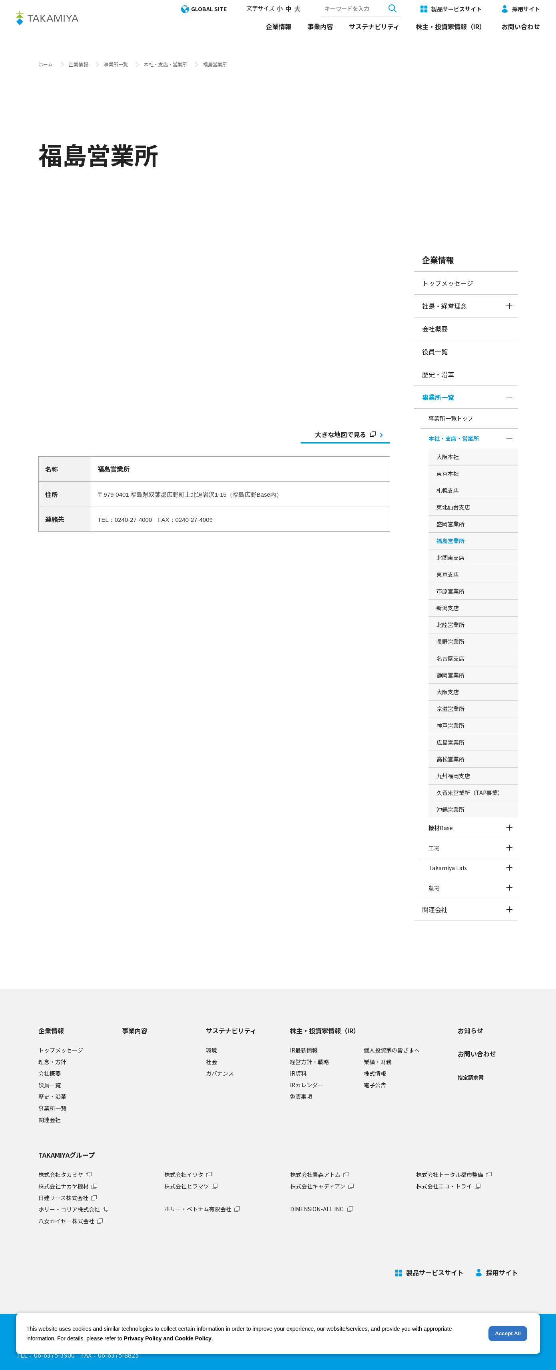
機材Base (440, 828)
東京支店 (447, 574)
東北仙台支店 (453, 507)
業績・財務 (378, 1062)
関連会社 (435, 909)
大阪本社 (447, 457)
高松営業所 (450, 759)
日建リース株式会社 (63, 1198)
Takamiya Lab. (447, 868)
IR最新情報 (304, 1050)
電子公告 (375, 1085)
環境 (211, 1050)
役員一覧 (435, 351)
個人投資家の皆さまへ (392, 1050)
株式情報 (375, 1073)
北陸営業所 (450, 625)
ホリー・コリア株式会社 (69, 1209)
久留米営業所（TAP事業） (469, 793)
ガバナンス (220, 1073)
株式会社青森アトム (315, 1174)
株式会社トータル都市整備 (449, 1174)
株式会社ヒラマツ (186, 1186)
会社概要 (435, 329)
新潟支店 (447, 608)
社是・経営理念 (444, 306)
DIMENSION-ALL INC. (317, 1209)
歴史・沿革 (438, 374)
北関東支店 (450, 557)
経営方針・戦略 (309, 1062)
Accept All (508, 1333)
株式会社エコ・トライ (444, 1186)
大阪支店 (447, 692)
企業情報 (278, 26)
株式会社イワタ (183, 1174)
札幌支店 (447, 490)
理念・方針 (52, 1062)
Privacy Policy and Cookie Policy (167, 1338)
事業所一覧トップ (450, 418)
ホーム (45, 64)
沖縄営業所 (450, 809)
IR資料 (298, 1073)
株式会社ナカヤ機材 (63, 1186)
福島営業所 (450, 541)
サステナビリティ (374, 26)
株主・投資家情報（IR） (451, 26)
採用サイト (526, 9)
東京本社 (447, 473)
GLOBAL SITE (209, 9)
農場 (434, 888)
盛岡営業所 (450, 524)
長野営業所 (450, 641)
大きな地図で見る (345, 434)
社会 (211, 1062)
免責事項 (301, 1096)
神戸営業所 (450, 725)
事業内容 (320, 26)
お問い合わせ (521, 26)
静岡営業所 (450, 675)
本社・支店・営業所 (453, 438)
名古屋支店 (450, 658)
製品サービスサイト (456, 9)
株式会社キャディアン (317, 1186)
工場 (434, 848)
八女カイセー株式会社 (66, 1221)
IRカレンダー (306, 1085)
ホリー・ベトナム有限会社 (197, 1209)
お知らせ (470, 1030)
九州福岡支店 (453, 776)
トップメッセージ (447, 283)
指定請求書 (471, 1077)
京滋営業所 (450, 709)
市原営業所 (450, 591)
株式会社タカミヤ (60, 1174)
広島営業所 (450, 742)
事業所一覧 (116, 64)
